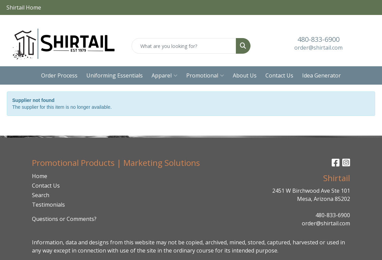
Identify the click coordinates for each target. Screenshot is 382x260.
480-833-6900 (318, 39)
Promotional (205, 75)
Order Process (59, 75)
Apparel (164, 75)
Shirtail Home (23, 7)
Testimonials (48, 204)
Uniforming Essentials (114, 75)
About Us (245, 75)
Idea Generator (321, 75)
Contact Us (279, 75)
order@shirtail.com (318, 47)
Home (39, 176)
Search (40, 195)
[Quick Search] (184, 46)
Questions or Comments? (64, 219)
